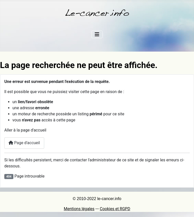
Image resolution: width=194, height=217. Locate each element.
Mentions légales (79, 208)
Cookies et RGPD (115, 208)
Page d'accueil (24, 142)
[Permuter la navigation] (97, 34)
